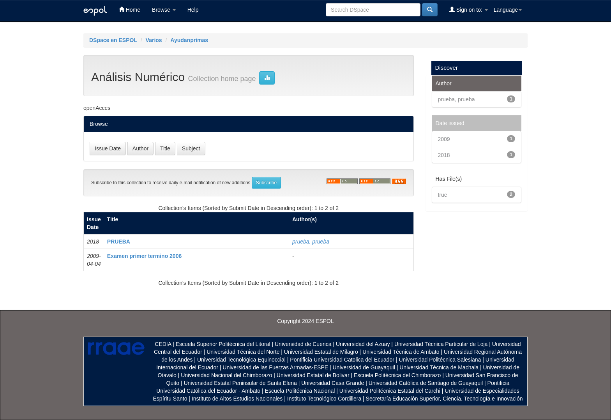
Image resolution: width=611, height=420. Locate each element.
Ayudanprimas (189, 40)
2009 (444, 139)
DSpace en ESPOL (113, 40)
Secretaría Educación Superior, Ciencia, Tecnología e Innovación (444, 398)
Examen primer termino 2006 (144, 256)
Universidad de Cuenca (303, 344)
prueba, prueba (310, 241)
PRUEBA (118, 241)
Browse (164, 10)
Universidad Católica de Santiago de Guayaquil (426, 383)
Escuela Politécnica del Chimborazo (397, 375)
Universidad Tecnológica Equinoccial (241, 359)
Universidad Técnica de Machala (439, 367)
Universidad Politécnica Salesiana (440, 359)
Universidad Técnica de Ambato (400, 352)
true (442, 195)
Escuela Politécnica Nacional (300, 391)
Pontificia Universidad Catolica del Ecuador (342, 359)
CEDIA (163, 344)
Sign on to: (468, 9)
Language (508, 10)
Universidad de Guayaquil (364, 367)
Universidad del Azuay (363, 344)
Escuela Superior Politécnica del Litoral (223, 344)
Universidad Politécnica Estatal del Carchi (389, 391)
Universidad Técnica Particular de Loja (440, 344)
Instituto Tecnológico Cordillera (324, 398)
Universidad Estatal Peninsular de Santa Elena (240, 383)
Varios (154, 40)
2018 (444, 155)
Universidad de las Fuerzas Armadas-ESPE (275, 367)
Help (193, 10)
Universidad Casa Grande (333, 383)
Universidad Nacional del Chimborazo (226, 375)
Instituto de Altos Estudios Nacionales (237, 398)
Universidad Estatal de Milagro (321, 352)
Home (129, 9)
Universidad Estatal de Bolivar (313, 375)
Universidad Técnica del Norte (243, 352)
